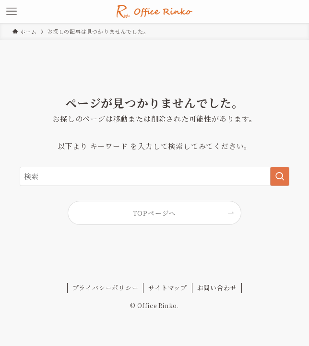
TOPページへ (155, 213)
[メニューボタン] (11, 11)
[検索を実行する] (279, 176)
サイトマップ (167, 287)
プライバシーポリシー (105, 287)
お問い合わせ (217, 287)
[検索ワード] (155, 176)
